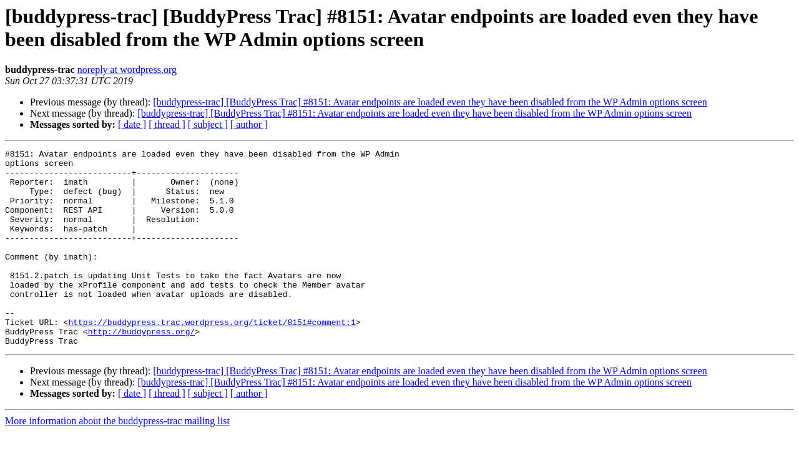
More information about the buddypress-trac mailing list (117, 460)
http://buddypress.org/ (141, 368)
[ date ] (132, 124)
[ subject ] (208, 124)
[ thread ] (167, 124)
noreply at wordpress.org (127, 69)
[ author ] (249, 124)
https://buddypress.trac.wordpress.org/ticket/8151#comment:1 (211, 357)
